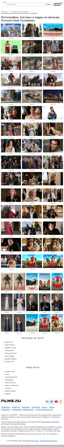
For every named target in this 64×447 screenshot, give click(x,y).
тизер (7, 374)
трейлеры (5, 407)
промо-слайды (10, 391)
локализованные (11, 377)
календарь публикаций (22, 410)
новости (16, 407)
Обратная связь (32, 441)
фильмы (25, 407)
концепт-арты (10, 371)
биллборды (9, 380)
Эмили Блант (10, 345)
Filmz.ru (46, 417)
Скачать (11, 38)
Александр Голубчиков (50, 422)
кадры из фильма (11, 385)
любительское (10, 382)
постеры (8, 388)
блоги (44, 407)
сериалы (35, 407)
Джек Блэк (9, 342)
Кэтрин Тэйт (9, 361)
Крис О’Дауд (9, 356)
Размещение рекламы (48, 441)
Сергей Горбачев (18, 424)
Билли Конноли (10, 353)
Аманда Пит (9, 350)
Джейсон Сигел (10, 348)
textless (7, 394)
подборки (5, 410)
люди (51, 407)
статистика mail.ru (44, 410)
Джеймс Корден (11, 359)
